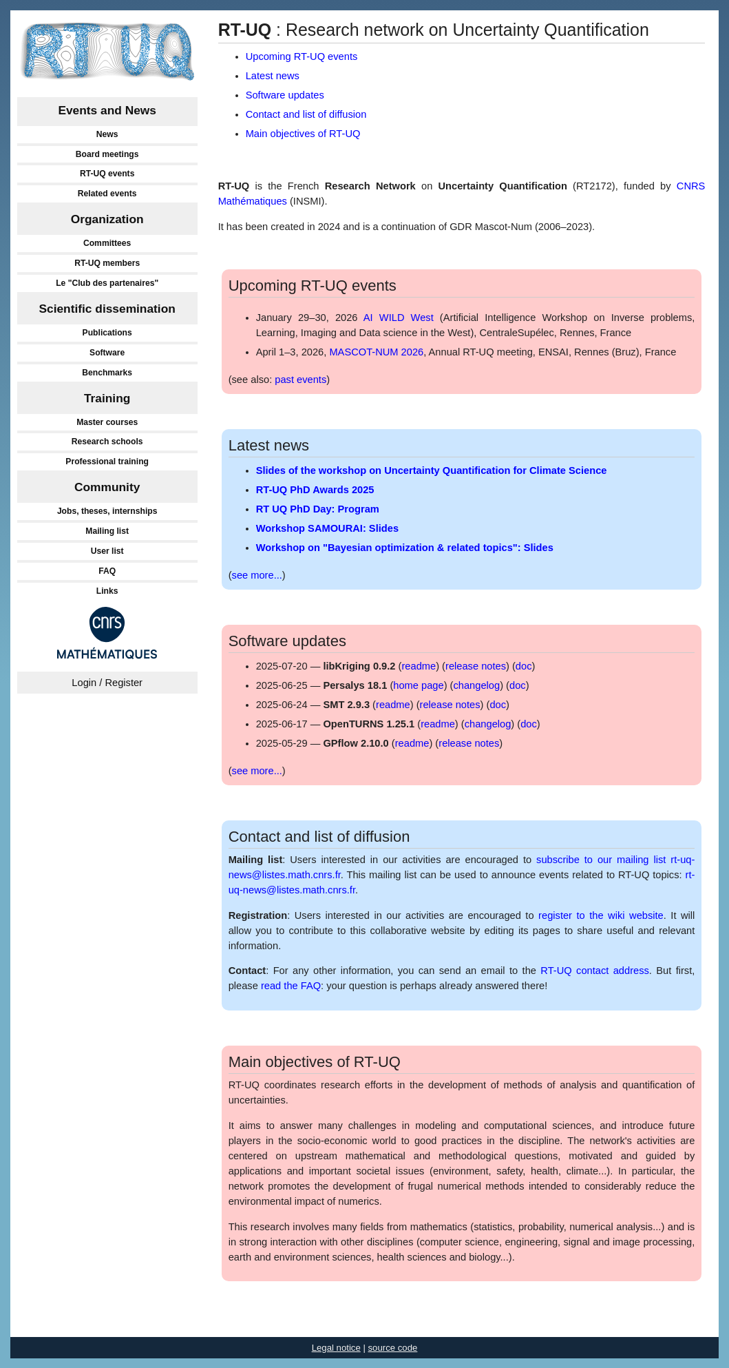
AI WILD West (398, 317)
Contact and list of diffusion (306, 114)
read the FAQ (291, 985)
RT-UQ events (107, 173)
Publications (107, 333)
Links (107, 591)
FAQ (107, 571)
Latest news (272, 75)
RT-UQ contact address (594, 970)
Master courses (107, 422)
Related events (107, 193)
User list (107, 551)
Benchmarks (107, 372)
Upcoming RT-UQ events (302, 56)
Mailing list (107, 531)
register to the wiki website (601, 915)
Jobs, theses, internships (107, 511)
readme (418, 666)
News (107, 134)
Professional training (107, 461)
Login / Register (107, 682)
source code (393, 1348)
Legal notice (336, 1348)
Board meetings (107, 154)
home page (418, 685)
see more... (257, 575)
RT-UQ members (107, 263)
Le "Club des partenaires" (107, 283)
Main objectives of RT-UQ (303, 133)
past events (300, 379)
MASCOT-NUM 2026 (376, 351)
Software (107, 352)
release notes (475, 666)
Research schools (107, 441)
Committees (107, 243)
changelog (476, 685)
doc (524, 666)
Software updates (285, 95)
